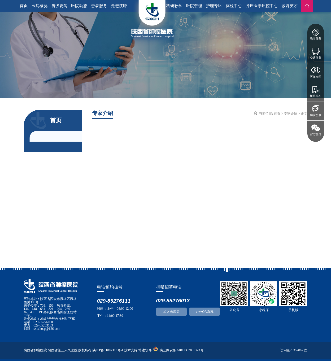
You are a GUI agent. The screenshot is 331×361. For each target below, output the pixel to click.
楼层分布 (315, 96)
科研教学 (174, 6)
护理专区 (214, 6)
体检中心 (234, 6)
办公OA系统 (204, 311)
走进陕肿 (119, 6)
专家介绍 (290, 113)
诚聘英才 (290, 6)
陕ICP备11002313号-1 (107, 350)
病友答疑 (315, 115)
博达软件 (145, 350)
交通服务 (315, 57)
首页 (24, 6)
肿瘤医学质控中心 (262, 6)
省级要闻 (59, 6)
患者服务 (315, 38)
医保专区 (315, 76)
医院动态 (79, 6)
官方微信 (315, 134)
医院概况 (39, 6)
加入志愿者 (171, 311)
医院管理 (194, 6)
